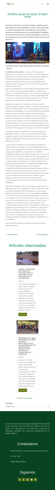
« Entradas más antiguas (24, 398)
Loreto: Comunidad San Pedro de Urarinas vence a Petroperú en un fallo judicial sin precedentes (26, 273)
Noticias (21, 281)
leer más (22, 314)
